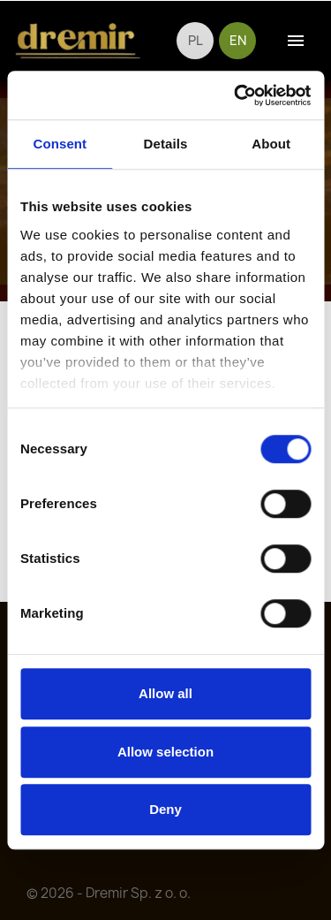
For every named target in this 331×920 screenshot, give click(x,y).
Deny (165, 809)
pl (195, 40)
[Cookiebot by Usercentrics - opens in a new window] (236, 95)
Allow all (165, 693)
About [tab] (271, 143)
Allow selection (165, 751)
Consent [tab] (60, 143)
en (237, 40)
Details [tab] (166, 143)
